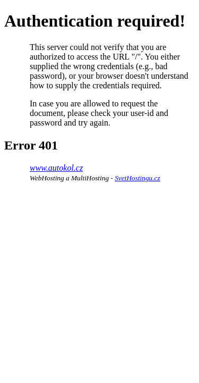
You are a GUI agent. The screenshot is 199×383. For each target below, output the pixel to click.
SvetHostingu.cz (137, 178)
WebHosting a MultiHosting (69, 178)
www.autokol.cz (56, 167)
